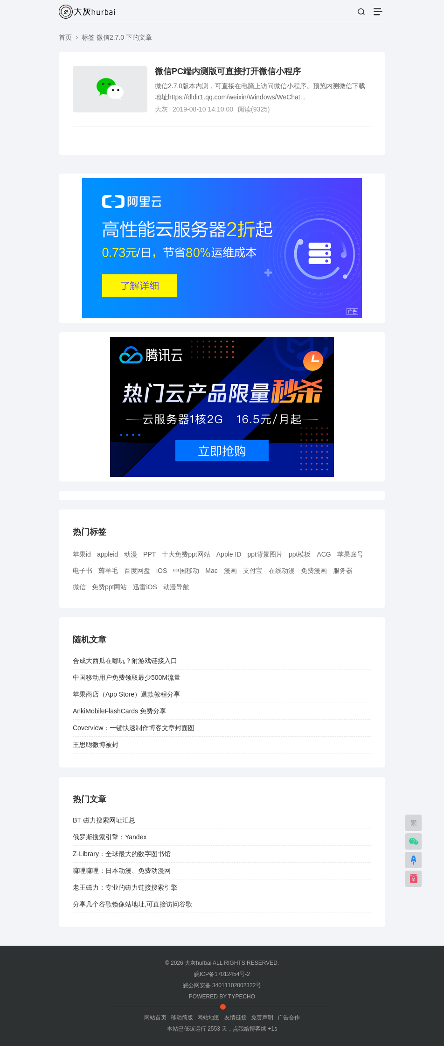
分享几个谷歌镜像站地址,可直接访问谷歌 (132, 904)
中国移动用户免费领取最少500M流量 (126, 677)
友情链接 (235, 1017)
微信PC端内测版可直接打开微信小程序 (228, 71)
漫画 (230, 570)
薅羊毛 (108, 570)
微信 (79, 587)
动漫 (130, 554)
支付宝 (253, 570)
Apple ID (229, 554)
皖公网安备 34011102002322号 (222, 985)
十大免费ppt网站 (186, 554)
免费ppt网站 (109, 587)
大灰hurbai (198, 963)
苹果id (82, 554)
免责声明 (262, 1017)
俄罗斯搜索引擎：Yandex (109, 837)
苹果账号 (350, 554)
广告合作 (289, 1017)
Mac (211, 570)
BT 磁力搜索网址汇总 (104, 820)
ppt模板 (300, 554)
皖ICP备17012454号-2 (222, 974)
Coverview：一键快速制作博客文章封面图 (133, 728)
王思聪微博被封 (95, 744)
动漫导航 (176, 587)
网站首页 (155, 1017)
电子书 (82, 570)
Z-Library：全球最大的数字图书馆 (122, 854)
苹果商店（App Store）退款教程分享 (126, 694)
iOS (161, 570)
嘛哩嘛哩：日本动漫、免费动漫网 (122, 870)
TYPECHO (241, 996)
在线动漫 (282, 570)
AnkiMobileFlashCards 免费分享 (119, 711)
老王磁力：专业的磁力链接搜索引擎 (125, 887)
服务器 (343, 570)
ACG (324, 554)
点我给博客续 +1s (255, 1028)
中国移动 (186, 570)
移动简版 (182, 1017)
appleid (107, 554)
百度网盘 (137, 570)
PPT (149, 554)
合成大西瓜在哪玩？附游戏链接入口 (125, 660)
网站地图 (208, 1017)
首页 (65, 37)
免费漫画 (314, 570)
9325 (260, 109)
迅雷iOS (145, 587)
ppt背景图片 (264, 554)
